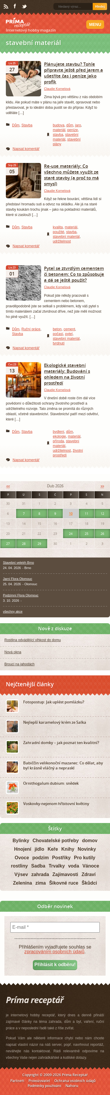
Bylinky (21, 840)
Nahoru (71, 1085)
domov (89, 840)
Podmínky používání (44, 1085)
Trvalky (57, 865)
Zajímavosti (65, 874)
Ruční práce (30, 329)
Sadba (38, 865)
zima (40, 882)
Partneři (17, 1080)
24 (70, 533)
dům (69, 125)
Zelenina (22, 882)
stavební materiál (66, 237)
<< (8, 486)
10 (70, 513)
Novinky (87, 849)
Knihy (67, 849)
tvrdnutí (59, 343)
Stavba (26, 125)
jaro (78, 125)
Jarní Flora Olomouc (17, 579)
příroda (58, 441)
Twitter (25, 6)
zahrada (40, 874)
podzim (40, 857)
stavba (58, 135)
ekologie (59, 436)
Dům (15, 125)
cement (69, 329)
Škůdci (89, 882)
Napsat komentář (26, 149)
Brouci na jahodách (19, 664)
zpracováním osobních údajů (54, 951)
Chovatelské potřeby (56, 840)
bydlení (58, 432)
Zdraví (89, 874)
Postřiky (61, 857)
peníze (72, 130)
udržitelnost (62, 241)
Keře (53, 849)
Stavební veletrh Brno (18, 562)
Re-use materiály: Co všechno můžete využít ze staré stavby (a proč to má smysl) (71, 175)
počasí (58, 334)
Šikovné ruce (63, 882)
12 (102, 513)
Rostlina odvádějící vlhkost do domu (32, 640)
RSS (6, 6)
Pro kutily (84, 857)
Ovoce (22, 857)
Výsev (21, 874)
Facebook (15, 6)
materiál (59, 130)
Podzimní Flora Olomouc (20, 595)
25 (86, 533)
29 (39, 543)
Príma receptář (18, 23)
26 (102, 533)
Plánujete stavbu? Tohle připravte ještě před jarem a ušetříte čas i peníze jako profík (73, 73)
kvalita (58, 227)
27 (8, 543)
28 (24, 543)
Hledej (100, 6)
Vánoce (90, 865)
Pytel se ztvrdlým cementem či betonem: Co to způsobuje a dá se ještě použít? (74, 274)
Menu (95, 24)
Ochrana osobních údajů (75, 1080)
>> (102, 486)
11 (86, 513)
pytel (68, 334)
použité (58, 232)
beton (57, 329)
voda (73, 865)
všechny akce (13, 611)
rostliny (19, 865)
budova (58, 125)
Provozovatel (39, 1080)
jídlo (39, 849)
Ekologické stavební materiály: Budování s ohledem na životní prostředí (67, 374)
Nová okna (12, 652)
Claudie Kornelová (57, 88)
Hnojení (22, 849)
